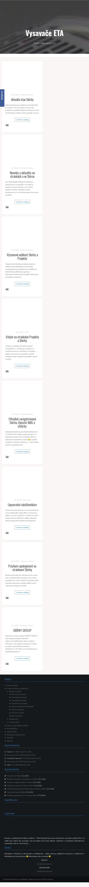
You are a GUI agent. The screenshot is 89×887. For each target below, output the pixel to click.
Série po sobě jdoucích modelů (22, 706)
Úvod (27, 332)
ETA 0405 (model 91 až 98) (21, 752)
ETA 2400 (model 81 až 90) (25, 762)
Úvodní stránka (12, 685)
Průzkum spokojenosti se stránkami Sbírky (22, 568)
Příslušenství (13, 719)
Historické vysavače (18, 694)
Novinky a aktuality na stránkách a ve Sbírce (22, 174)
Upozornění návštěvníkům (22, 504)
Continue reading (22, 120)
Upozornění (27, 500)
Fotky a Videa (12, 732)
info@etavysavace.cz (44, 864)
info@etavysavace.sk (44, 871)
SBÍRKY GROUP (22, 630)
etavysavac (11, 755)
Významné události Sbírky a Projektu (22, 256)
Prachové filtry (14, 722)
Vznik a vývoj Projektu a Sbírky (17, 725)
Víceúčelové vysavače (19, 703)
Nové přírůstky (12, 729)
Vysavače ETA (44, 32)
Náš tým (10, 741)
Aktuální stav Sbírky (22, 99)
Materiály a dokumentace (16, 735)
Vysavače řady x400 (18, 700)
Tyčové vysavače (17, 710)
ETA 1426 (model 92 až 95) (25, 755)
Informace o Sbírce (26, 95)
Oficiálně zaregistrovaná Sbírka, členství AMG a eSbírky (22, 422)
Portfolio (10, 738)
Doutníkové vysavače (19, 697)
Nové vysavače (16, 716)
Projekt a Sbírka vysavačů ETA (18, 688)
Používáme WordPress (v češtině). (15, 879)
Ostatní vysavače (17, 713)
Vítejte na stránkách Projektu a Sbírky (22, 338)
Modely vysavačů (15, 691)
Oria (36, 879)
